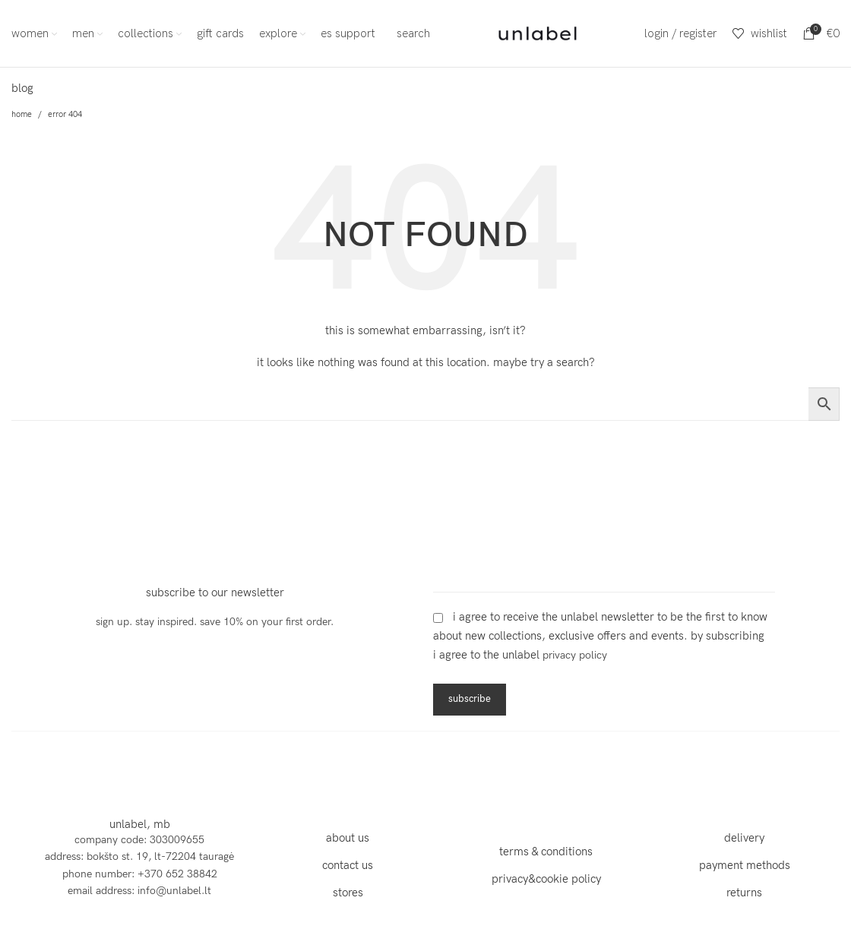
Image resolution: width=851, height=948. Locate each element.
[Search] (410, 33)
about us (347, 838)
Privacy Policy (575, 655)
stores (348, 892)
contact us (347, 865)
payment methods (744, 865)
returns (744, 892)
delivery (744, 838)
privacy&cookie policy (546, 879)
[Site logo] (537, 32)
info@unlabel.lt (174, 890)
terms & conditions (546, 851)
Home (21, 114)
